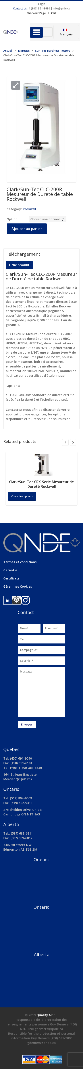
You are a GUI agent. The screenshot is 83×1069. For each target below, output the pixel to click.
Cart (53, 13)
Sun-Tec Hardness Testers (52, 51)
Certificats (11, 578)
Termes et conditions (20, 562)
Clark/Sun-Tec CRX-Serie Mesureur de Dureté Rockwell (41, 484)
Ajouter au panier (27, 228)
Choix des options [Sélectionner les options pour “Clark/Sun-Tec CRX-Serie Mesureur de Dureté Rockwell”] (22, 496)
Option (12, 219)
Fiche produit (19, 265)
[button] (15, 85)
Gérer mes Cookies (17, 586)
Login (41, 4)
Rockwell (29, 209)
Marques (24, 51)
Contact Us (20, 8)
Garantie (10, 570)
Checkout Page (36, 13)
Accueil (7, 51)
